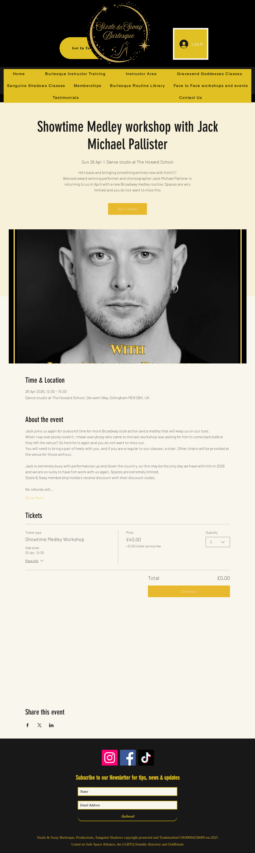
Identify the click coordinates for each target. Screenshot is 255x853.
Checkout (189, 591)
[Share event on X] (39, 725)
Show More (34, 497)
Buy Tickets (127, 209)
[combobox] (218, 542)
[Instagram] (110, 758)
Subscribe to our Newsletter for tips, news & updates (127, 777)
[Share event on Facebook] (27, 725)
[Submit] (127, 816)
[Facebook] (128, 758)
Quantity (212, 532)
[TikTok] (146, 758)
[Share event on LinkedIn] (51, 725)
